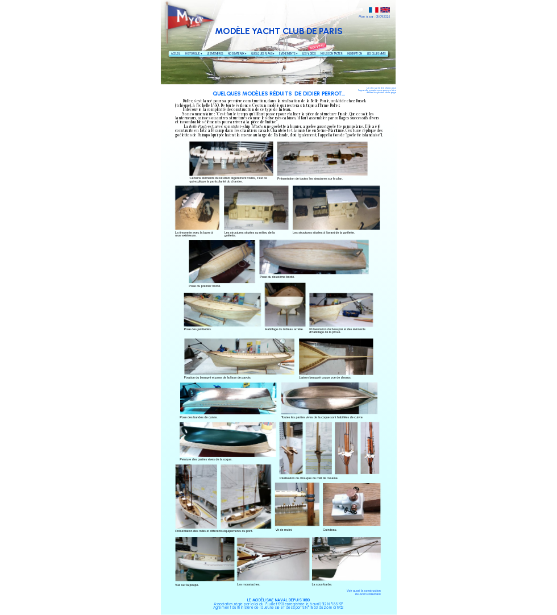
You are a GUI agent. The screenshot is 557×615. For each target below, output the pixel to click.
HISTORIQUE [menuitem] (193, 54)
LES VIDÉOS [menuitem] (308, 54)
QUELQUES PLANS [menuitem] (263, 54)
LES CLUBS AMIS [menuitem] (376, 54)
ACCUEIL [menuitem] (176, 54)
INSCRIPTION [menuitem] (354, 54)
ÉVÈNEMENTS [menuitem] (288, 54)
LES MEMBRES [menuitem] (214, 54)
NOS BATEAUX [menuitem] (237, 54)
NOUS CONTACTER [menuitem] (331, 54)
